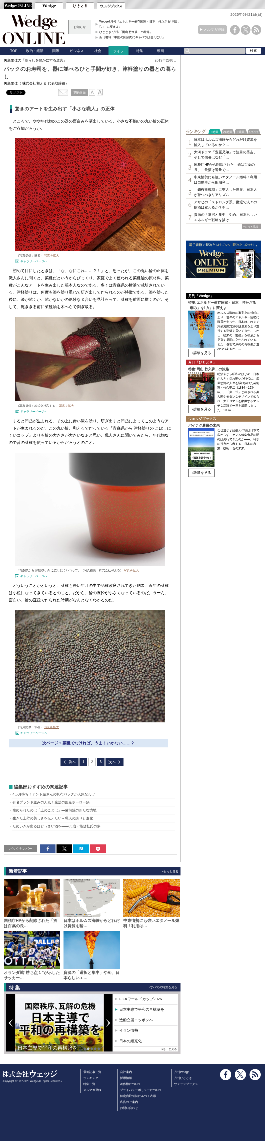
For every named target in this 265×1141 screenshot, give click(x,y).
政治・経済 (35, 51)
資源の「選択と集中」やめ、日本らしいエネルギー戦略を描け (225, 217)
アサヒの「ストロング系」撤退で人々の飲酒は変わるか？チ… (225, 204)
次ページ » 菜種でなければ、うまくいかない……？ (88, 743)
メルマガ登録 (214, 30)
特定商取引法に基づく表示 (138, 1096)
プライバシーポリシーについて (141, 1090)
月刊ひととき (183, 1078)
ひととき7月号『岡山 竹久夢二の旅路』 (126, 32)
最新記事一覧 (92, 1072)
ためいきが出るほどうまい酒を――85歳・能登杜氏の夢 (56, 826)
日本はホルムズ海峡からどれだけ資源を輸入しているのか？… (225, 142)
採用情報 (126, 1078)
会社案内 (126, 1072)
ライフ (118, 51)
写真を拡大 (51, 255)
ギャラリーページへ (33, 261)
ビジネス (77, 51)
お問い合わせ (129, 1108)
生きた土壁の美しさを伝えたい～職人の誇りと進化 (52, 818)
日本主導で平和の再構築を (48, 1047)
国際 (55, 51)
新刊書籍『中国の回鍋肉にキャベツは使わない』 (132, 37)
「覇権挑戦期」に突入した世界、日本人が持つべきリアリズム (225, 192)
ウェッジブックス (186, 1084)
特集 (139, 51)
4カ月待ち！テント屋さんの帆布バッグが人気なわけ (53, 794)
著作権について (130, 1084)
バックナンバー (20, 848)
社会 (97, 51)
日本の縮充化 (130, 1041)
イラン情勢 (128, 1030)
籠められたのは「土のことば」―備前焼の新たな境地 (54, 810)
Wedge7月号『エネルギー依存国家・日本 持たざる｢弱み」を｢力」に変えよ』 (141, 24)
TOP (14, 51)
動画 (160, 51)
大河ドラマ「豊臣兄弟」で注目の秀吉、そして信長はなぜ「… (225, 154)
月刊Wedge (182, 1072)
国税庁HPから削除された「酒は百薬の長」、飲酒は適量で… (224, 167)
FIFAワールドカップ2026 (140, 999)
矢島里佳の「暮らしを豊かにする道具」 (35, 60)
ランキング (90, 1078)
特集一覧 (89, 1084)
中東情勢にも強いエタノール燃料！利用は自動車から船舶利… (225, 179)
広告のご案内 (129, 1102)
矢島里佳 (36, 83)
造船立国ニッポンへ (136, 1020)
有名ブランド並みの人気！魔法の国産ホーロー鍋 (51, 802)
